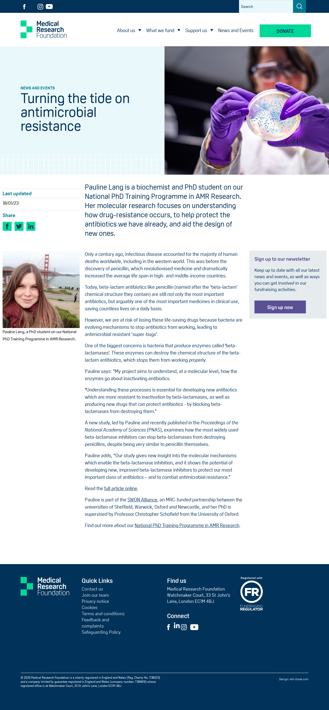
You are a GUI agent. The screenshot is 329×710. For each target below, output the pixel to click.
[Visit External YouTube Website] (196, 626)
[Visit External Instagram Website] (185, 626)
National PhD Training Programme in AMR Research (187, 525)
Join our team (95, 595)
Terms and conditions (103, 613)
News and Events (235, 30)
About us (126, 30)
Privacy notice (95, 601)
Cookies (90, 607)
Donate (285, 31)
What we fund (160, 30)
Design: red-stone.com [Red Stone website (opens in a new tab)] (293, 679)
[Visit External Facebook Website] (170, 626)
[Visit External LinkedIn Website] (177, 626)
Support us (196, 30)
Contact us (92, 589)
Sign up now (280, 307)
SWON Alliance (142, 499)
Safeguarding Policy (101, 632)
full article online (120, 488)
